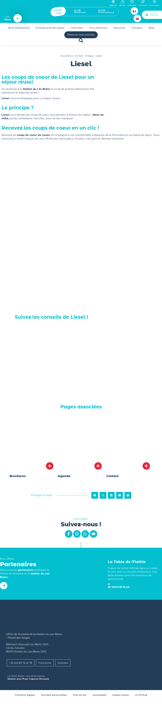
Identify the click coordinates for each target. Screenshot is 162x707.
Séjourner (119, 27)
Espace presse (120, 696)
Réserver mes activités (81, 34)
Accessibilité (99, 696)
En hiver (79, 56)
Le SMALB (141, 696)
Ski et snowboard (18, 27)
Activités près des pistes (49, 27)
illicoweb (44, 680)
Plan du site (79, 696)
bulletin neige (58, 11)
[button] (94, 496)
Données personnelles (54, 696)
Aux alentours (98, 27)
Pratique (136, 27)
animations (25, 118)
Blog (151, 27)
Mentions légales (25, 696)
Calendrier (76, 27)
